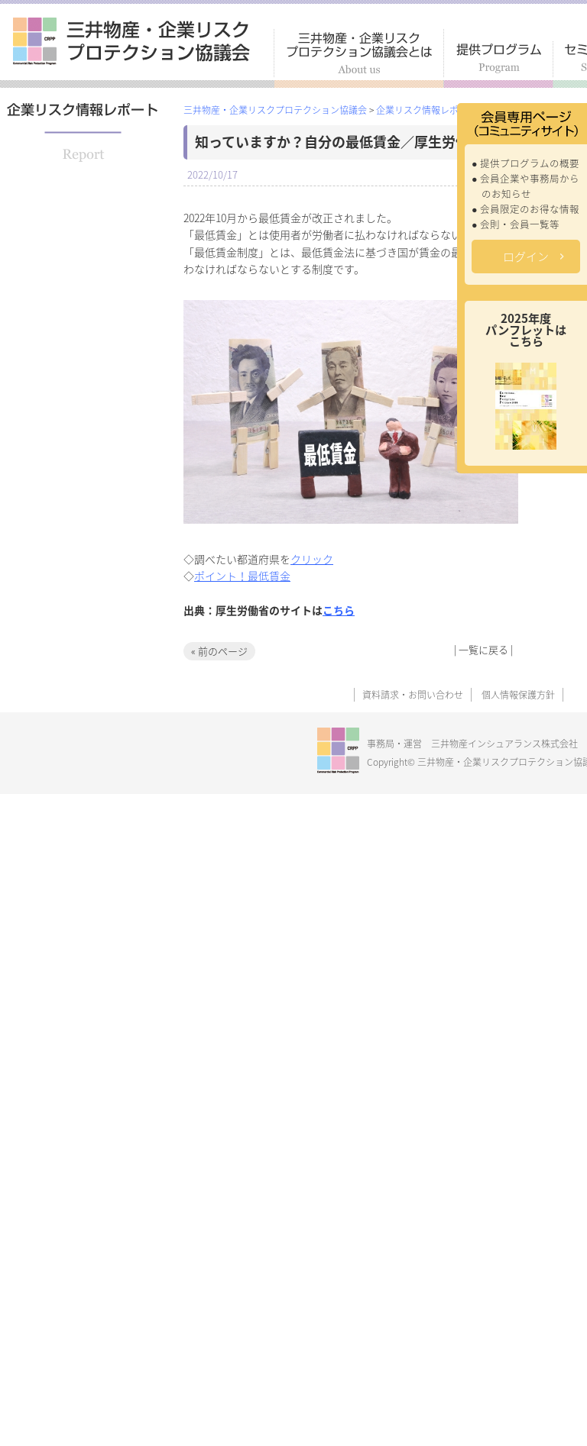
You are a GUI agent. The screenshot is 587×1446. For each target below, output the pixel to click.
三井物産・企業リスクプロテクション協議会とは (359, 58)
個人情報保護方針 (518, 695)
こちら (339, 610)
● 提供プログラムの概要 (525, 163)
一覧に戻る (483, 649)
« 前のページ (219, 651)
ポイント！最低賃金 (242, 575)
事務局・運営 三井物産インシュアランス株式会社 (472, 743)
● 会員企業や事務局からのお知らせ (525, 186)
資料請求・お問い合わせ (412, 695)
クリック (311, 558)
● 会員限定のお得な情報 (525, 209)
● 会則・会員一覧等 (515, 224)
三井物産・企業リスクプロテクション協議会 (131, 41)
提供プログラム (498, 64)
